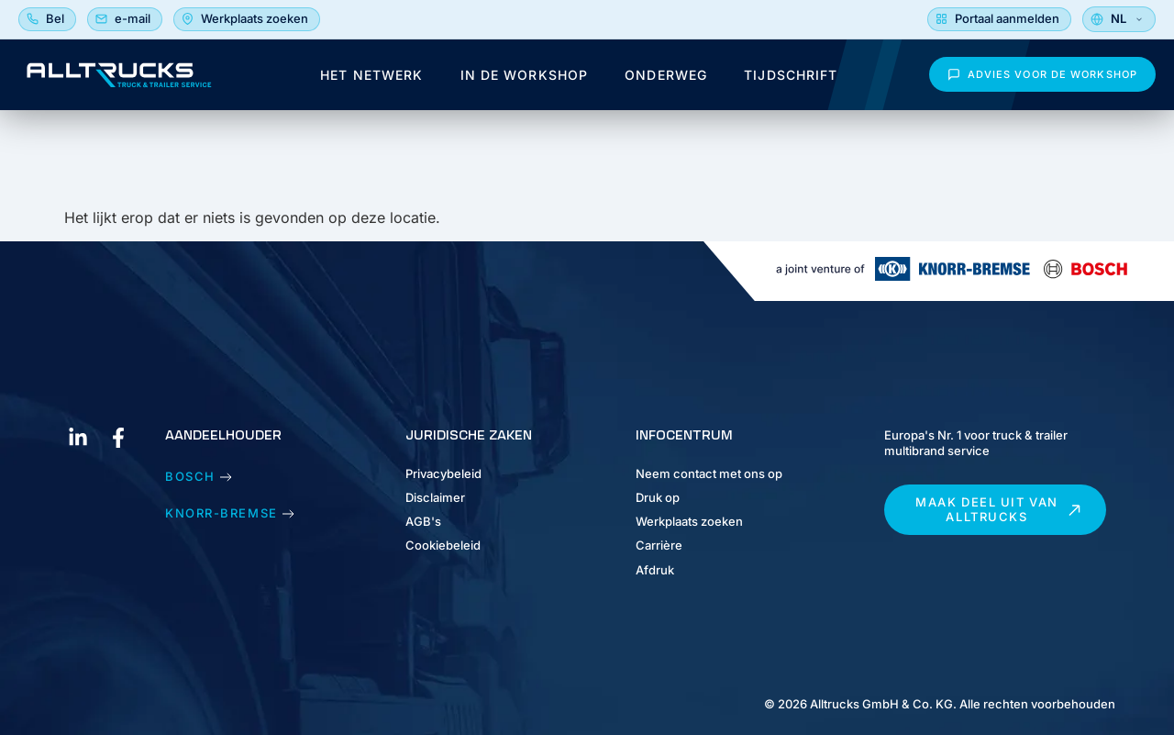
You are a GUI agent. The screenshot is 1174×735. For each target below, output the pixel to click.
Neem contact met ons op (709, 473)
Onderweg (666, 75)
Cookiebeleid (443, 545)
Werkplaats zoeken (689, 521)
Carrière (659, 545)
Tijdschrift (790, 75)
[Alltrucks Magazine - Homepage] (119, 74)
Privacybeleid (443, 473)
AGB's (423, 521)
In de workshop (524, 75)
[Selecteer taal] (1119, 19)
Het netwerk (371, 75)
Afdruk (655, 569)
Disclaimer (435, 497)
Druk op (658, 497)
